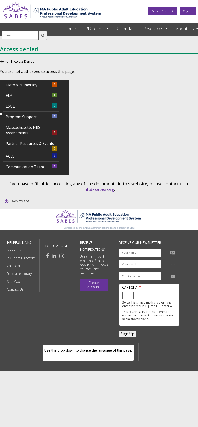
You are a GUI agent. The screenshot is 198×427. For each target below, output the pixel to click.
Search (42, 35)
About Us (14, 250)
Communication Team (25, 166)
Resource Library (19, 273)
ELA (9, 95)
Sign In (187, 11)
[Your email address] (140, 264)
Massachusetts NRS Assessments (23, 130)
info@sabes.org (98, 189)
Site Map (13, 281)
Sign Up (127, 333)
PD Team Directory (21, 258)
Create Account (162, 11)
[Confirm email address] (140, 276)
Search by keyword (20, 28)
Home (70, 28)
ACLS (10, 156)
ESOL (10, 106)
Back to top (21, 201)
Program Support (21, 116)
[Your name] (140, 253)
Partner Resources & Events (30, 143)
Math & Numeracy (21, 84)
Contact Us (15, 289)
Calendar (125, 28)
